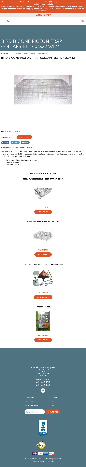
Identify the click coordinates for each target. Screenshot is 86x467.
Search (8, 21)
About (54, 401)
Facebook (43, 390)
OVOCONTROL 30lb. (43, 307)
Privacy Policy (50, 461)
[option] (43, 93)
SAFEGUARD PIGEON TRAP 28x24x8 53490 (43, 221)
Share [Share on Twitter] (15, 142)
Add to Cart (43, 212)
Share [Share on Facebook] (5, 142)
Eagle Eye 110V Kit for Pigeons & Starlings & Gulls (43, 264)
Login (77, 21)
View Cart (29, 401)
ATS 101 (55, 405)
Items (82, 21)
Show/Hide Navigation (3, 21)
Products (55, 397)
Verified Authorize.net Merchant (41, 445)
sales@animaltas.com (43, 379)
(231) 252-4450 (43, 14)
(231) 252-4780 (43, 384)
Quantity (4, 137)
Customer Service (32, 405)
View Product (43, 193)
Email (25, 142)
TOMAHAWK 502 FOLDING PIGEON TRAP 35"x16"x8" (43, 179)
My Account (29, 397)
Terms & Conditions (38, 461)
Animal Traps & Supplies (43, 25)
